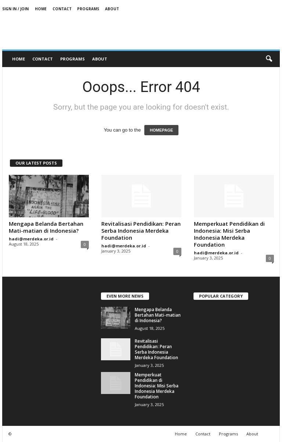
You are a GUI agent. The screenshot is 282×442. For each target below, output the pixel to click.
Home (41, 8)
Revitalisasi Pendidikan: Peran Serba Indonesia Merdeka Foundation (141, 230)
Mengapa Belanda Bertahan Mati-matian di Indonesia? (46, 227)
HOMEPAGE (161, 130)
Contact (62, 8)
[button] (269, 59)
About (112, 8)
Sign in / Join (15, 8)
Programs (88, 8)
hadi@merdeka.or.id (31, 239)
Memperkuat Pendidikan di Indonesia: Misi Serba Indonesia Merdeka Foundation (229, 234)
